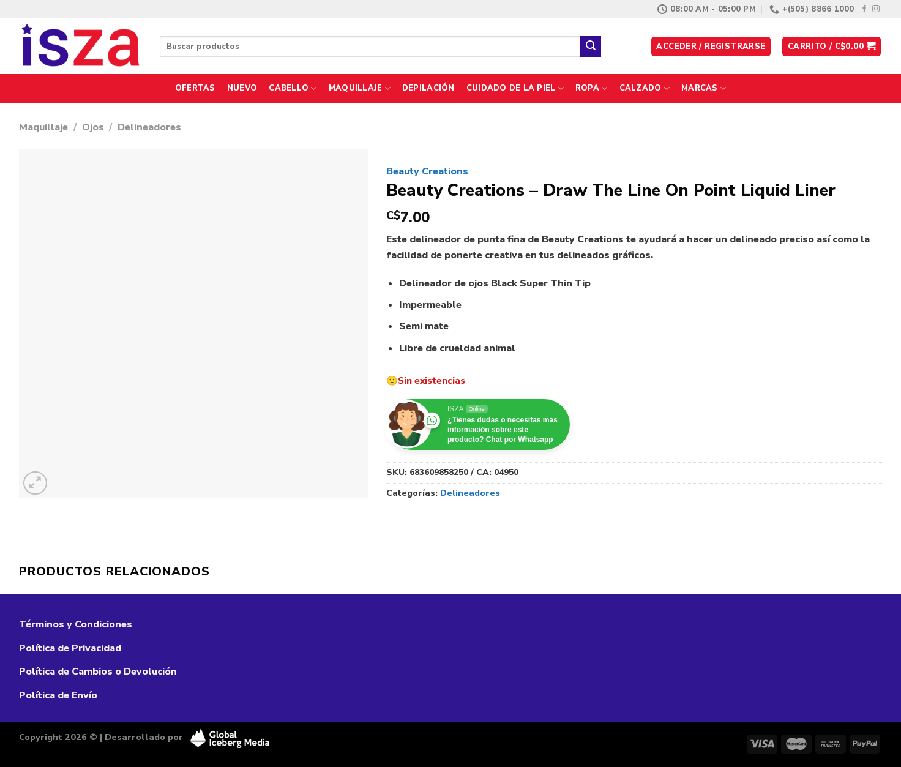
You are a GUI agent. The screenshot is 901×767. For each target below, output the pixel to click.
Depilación (428, 88)
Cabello (292, 88)
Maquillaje (360, 88)
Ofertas (195, 88)
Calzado (644, 88)
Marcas (703, 88)
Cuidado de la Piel (515, 88)
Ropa (591, 88)
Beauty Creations (427, 171)
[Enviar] (590, 46)
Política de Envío (58, 695)
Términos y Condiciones (75, 624)
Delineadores (149, 127)
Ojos (93, 127)
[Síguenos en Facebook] (864, 9)
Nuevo (242, 88)
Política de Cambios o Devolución (98, 671)
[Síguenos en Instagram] (876, 9)
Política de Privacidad (70, 648)
